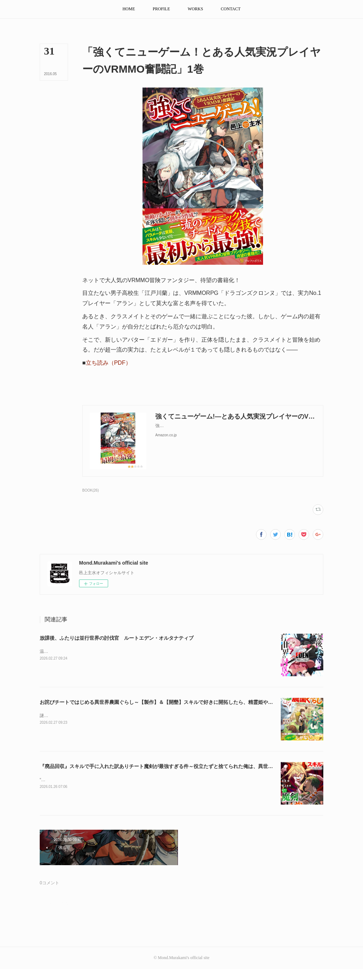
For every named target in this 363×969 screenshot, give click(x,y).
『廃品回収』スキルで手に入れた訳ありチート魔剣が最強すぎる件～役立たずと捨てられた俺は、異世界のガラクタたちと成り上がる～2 (192, 766)
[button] (128, 9)
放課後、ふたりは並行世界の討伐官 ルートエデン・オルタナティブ (117, 638)
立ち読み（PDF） (108, 363)
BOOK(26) (90, 490)
